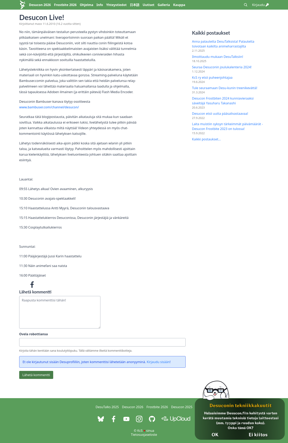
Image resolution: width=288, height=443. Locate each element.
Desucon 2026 (40, 5)
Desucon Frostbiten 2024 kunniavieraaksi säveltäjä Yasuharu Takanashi (223, 100)
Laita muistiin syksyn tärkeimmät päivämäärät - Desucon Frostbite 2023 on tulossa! (227, 126)
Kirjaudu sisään (158, 362)
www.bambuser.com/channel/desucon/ (49, 107)
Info (99, 5)
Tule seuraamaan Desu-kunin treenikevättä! (224, 88)
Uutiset (148, 5)
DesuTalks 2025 (107, 407)
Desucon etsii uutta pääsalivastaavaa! (220, 113)
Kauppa (179, 5)
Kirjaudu (260, 5)
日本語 (134, 5)
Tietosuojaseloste (144, 434)
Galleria (164, 5)
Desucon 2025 (181, 407)
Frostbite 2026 (65, 5)
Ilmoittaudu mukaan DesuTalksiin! (217, 56)
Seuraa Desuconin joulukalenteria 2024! (222, 67)
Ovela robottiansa (33, 334)
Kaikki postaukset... (206, 139)
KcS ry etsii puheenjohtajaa (212, 77)
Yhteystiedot (116, 5)
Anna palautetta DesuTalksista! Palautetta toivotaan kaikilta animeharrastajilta (223, 43)
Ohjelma (86, 5)
